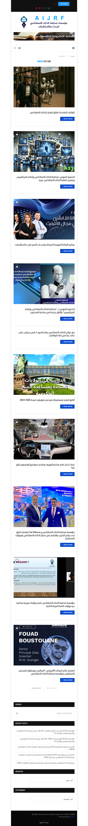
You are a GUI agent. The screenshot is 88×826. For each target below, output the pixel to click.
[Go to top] (44, 823)
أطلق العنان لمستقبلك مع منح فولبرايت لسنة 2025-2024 (47, 400)
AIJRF (72, 817)
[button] (54, 4)
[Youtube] (40, 8)
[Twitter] (49, 8)
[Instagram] (46, 8)
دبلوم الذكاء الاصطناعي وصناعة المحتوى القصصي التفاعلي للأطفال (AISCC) (46, 763)
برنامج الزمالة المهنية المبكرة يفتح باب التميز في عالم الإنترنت (45, 245)
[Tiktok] (36, 8)
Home (72, 56)
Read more (67, 119)
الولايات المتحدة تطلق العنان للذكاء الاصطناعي (52, 112)
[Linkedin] (43, 8)
